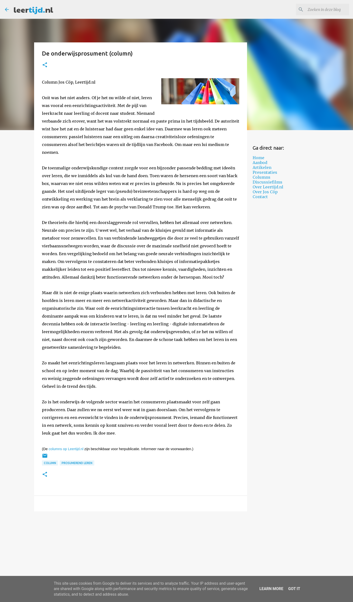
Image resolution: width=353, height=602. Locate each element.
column (50, 463)
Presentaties (265, 172)
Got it (294, 588)
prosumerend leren (77, 463)
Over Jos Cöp (265, 191)
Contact (260, 196)
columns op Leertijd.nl (66, 449)
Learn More (271, 588)
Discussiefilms (267, 182)
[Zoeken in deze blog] (323, 9)
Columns (261, 177)
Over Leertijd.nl (268, 186)
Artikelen (262, 167)
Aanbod (260, 162)
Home (258, 157)
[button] (45, 65)
